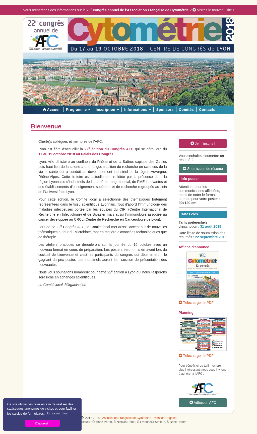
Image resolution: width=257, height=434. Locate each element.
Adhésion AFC (202, 403)
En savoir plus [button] (57, 413)
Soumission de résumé (203, 169)
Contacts (207, 110)
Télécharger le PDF (196, 303)
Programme (78, 110)
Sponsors (164, 110)
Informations (137, 110)
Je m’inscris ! (202, 143)
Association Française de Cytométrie (126, 418)
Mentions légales (165, 418)
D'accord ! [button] (42, 423)
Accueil (51, 110)
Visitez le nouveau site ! (213, 10)
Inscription (107, 110)
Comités (186, 110)
